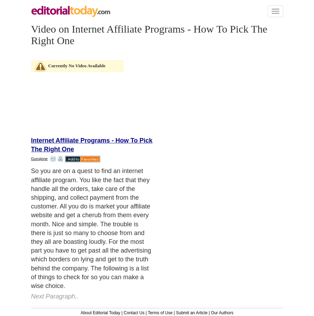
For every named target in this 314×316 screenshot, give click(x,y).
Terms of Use (160, 312)
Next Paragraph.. (55, 296)
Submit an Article (192, 312)
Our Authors (222, 312)
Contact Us (134, 312)
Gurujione (39, 159)
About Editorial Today (100, 312)
